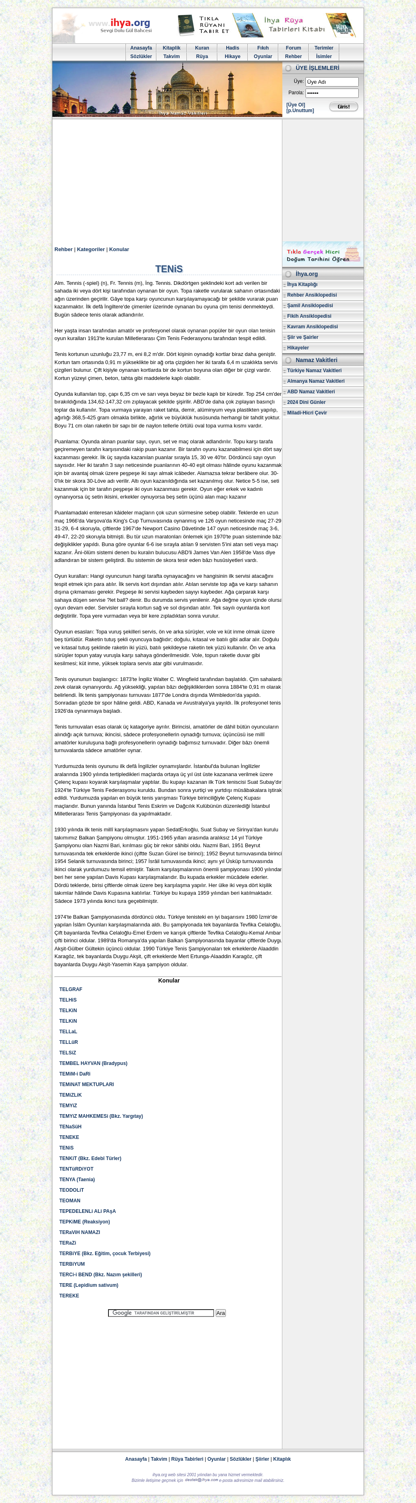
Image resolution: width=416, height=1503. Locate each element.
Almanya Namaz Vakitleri (315, 381)
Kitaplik (171, 48)
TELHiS (68, 1000)
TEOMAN (69, 1201)
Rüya (202, 56)
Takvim (171, 56)
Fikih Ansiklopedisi (309, 316)
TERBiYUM (72, 1264)
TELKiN (68, 1010)
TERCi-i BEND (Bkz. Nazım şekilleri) (100, 1274)
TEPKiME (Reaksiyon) (84, 1222)
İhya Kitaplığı (302, 284)
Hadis (232, 48)
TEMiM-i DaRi (75, 1074)
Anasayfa (141, 48)
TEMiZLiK (70, 1095)
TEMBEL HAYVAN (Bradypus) (93, 1063)
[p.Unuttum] (300, 110)
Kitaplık (282, 1459)
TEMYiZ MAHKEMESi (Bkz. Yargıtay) (101, 1116)
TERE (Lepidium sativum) (88, 1285)
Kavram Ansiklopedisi (312, 327)
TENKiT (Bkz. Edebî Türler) (90, 1158)
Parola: (296, 92)
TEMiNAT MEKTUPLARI (86, 1084)
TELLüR (68, 1042)
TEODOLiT (71, 1190)
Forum (293, 48)
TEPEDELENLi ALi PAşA (87, 1211)
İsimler (324, 56)
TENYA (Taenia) (77, 1179)
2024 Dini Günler (306, 402)
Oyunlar (263, 56)
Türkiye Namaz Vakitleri (314, 370)
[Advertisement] (208, 180)
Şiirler (262, 1459)
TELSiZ (67, 1053)
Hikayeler (298, 348)
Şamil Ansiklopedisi (310, 305)
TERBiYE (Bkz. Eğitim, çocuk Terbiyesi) (105, 1253)
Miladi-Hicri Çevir (307, 413)
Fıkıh (263, 48)
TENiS (66, 1148)
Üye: (299, 81)
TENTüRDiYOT (76, 1169)
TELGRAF (70, 989)
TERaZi (67, 1243)
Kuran (202, 48)
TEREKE (69, 1296)
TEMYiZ (68, 1105)
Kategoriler (91, 249)
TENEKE (69, 1137)
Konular (119, 249)
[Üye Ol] (295, 105)
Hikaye (232, 56)
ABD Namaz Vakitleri (311, 392)
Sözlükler (141, 56)
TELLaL (68, 1032)
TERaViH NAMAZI (79, 1232)
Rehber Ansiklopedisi (312, 295)
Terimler (323, 48)
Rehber (293, 56)
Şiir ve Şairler (302, 337)
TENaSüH (70, 1127)
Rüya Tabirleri (187, 1459)
